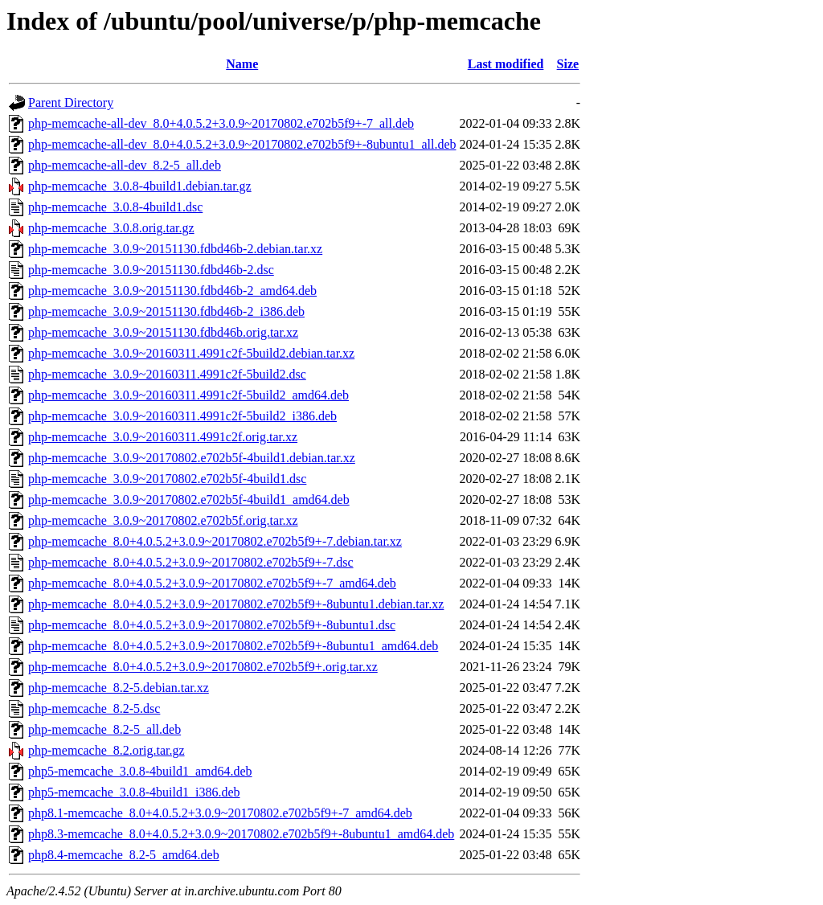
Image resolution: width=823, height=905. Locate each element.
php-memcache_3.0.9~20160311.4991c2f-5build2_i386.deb (182, 416)
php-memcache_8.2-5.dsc (94, 708)
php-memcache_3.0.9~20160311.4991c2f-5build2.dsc (167, 374)
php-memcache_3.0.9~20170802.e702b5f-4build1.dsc (167, 478)
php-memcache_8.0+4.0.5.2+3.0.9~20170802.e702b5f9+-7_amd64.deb (212, 583)
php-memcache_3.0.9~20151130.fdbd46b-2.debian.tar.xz (175, 249)
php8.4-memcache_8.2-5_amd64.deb (123, 855)
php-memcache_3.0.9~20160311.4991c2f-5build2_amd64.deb (188, 395)
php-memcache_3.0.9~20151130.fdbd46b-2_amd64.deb (172, 290)
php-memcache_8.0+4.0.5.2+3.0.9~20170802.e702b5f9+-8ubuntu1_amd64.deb (233, 646)
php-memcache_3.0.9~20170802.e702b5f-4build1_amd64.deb (189, 499)
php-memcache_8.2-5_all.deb (104, 729)
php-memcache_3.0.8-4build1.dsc (115, 207)
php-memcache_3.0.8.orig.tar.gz (111, 228)
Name (242, 64)
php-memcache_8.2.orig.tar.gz (106, 750)
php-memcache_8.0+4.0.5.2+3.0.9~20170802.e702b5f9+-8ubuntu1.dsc (211, 625)
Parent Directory (70, 102)
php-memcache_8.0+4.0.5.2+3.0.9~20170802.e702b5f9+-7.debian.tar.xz (215, 541)
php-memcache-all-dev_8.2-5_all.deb (124, 165)
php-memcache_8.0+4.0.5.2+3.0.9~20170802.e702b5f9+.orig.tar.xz (203, 667)
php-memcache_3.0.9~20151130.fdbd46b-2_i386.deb (166, 311)
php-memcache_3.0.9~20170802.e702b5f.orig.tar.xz (163, 520)
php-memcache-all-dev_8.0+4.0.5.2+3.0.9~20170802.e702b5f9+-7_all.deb (221, 123)
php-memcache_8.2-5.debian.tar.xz (118, 687)
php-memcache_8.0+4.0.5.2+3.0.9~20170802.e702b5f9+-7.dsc (191, 562)
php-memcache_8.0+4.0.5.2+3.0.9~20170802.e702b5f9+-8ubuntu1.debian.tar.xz (236, 604)
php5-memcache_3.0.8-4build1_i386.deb (134, 792)
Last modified (506, 64)
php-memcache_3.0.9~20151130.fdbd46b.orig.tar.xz (163, 332)
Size (568, 64)
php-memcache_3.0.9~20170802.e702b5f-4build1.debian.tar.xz (191, 458)
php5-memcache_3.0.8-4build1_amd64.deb (140, 771)
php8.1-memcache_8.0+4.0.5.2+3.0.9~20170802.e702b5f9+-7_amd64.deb (220, 813)
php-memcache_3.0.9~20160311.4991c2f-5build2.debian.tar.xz (191, 353)
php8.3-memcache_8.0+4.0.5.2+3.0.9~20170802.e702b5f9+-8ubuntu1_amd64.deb (241, 834)
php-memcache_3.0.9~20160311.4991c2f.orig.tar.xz (162, 437)
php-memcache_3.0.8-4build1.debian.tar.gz (140, 186)
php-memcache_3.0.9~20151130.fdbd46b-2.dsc (151, 269)
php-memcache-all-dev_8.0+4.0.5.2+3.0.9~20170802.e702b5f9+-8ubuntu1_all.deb (242, 144)
